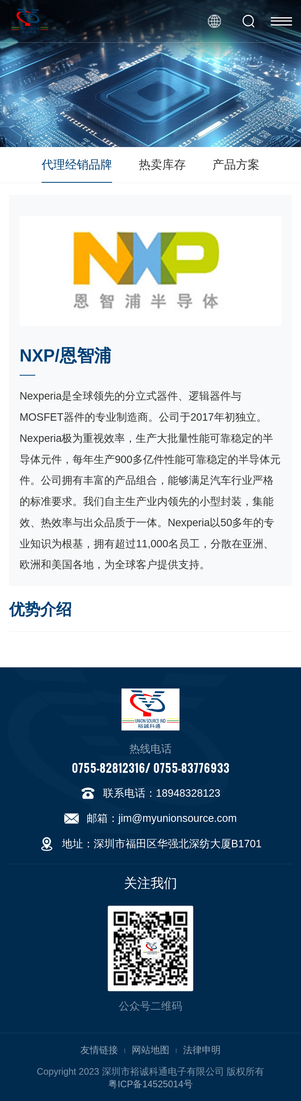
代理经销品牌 (77, 164)
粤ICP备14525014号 (150, 1084)
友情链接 (99, 1050)
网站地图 (150, 1050)
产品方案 (235, 164)
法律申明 (202, 1050)
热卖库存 (162, 164)
